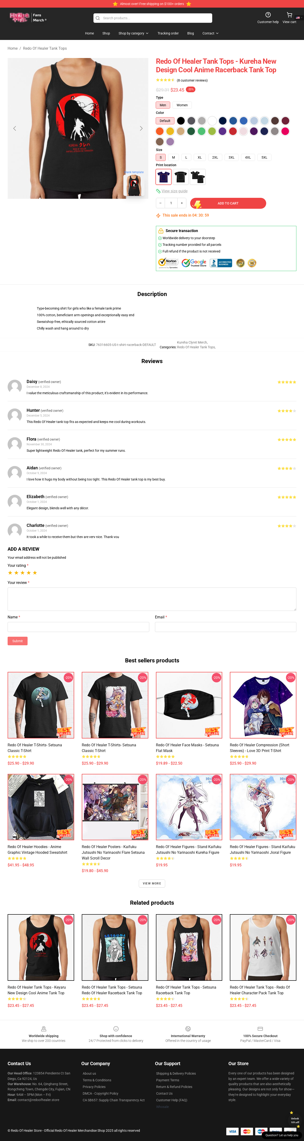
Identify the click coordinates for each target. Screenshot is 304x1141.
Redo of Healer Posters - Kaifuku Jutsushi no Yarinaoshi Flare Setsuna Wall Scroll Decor (113, 852)
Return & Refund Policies (174, 1087)
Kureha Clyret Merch (192, 342)
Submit (17, 641)
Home (13, 48)
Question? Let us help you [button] (281, 1135)
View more (152, 883)
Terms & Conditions (97, 1080)
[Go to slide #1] (65, 210)
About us (89, 1073)
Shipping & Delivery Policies (176, 1073)
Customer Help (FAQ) (171, 1100)
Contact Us (164, 1093)
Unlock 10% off (295, 1120)
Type (159, 97)
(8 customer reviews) (192, 80)
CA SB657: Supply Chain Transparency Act (114, 1100)
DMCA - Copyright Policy (100, 1093)
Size (159, 150)
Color (160, 113)
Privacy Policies (94, 1087)
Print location (166, 165)
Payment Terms (167, 1080)
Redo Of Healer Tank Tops (45, 48)
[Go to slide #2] (90, 210)
